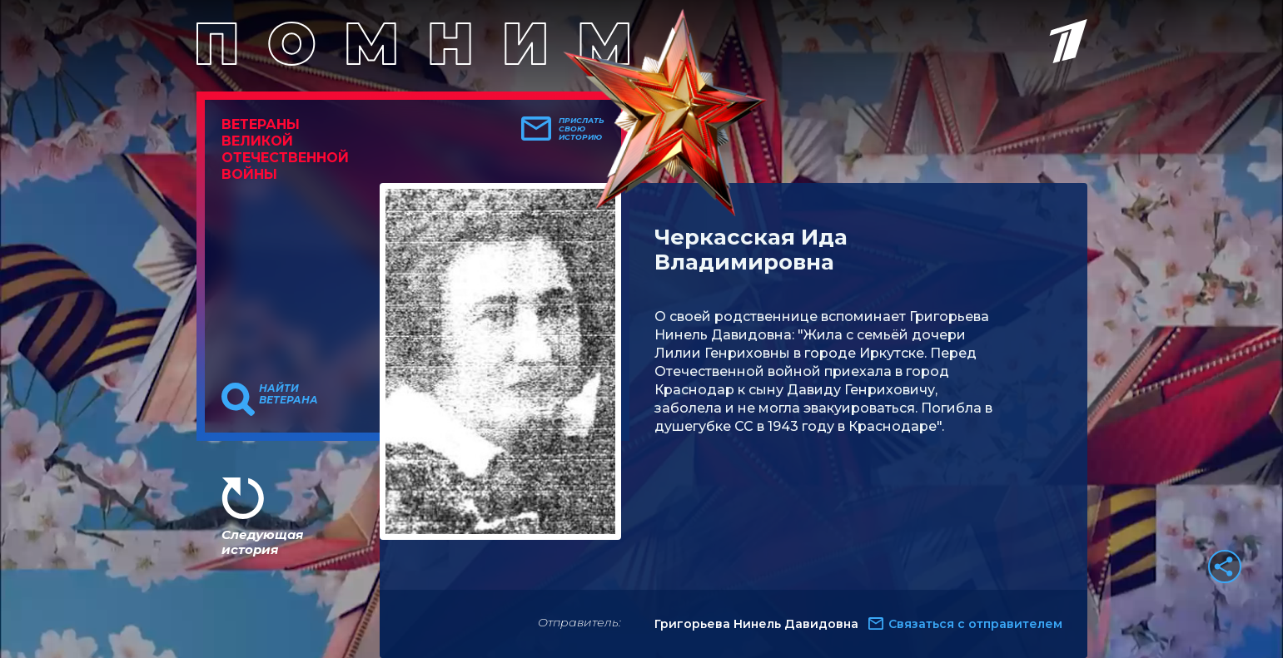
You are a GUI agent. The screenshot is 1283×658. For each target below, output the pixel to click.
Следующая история (262, 542)
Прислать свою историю (581, 128)
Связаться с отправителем (975, 623)
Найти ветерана (288, 394)
